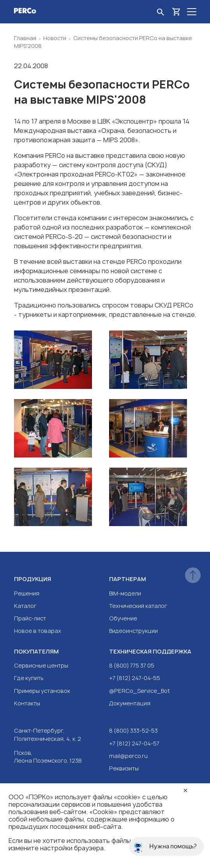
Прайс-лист (30, 618)
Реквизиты (124, 768)
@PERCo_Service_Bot (139, 690)
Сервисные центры (41, 665)
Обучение (123, 618)
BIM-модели (125, 593)
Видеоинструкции (133, 630)
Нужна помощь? (164, 846)
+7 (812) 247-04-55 (134, 678)
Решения (26, 593)
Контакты (27, 703)
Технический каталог (138, 605)
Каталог (25, 605)
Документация (129, 703)
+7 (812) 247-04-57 (134, 743)
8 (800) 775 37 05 (131, 665)
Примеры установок (42, 690)
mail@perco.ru (128, 756)
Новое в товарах (37, 630)
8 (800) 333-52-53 (133, 730)
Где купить (29, 678)
